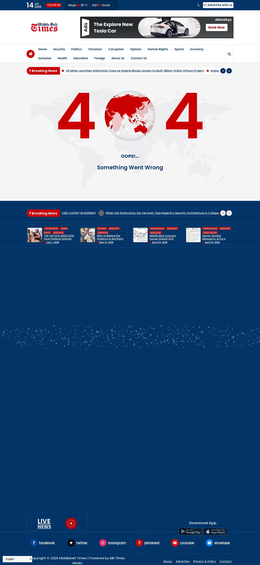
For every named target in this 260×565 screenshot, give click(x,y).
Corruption (116, 49)
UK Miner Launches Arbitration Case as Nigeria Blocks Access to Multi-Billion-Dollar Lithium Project (135, 71)
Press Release (210, 232)
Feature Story (51, 228)
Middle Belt (155, 232)
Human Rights (158, 49)
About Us (117, 58)
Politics (76, 49)
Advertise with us (218, 5)
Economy (196, 49)
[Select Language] (17, 559)
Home (42, 49)
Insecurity (58, 232)
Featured (102, 228)
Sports (179, 49)
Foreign (99, 58)
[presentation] (223, 71)
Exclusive (44, 58)
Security (59, 49)
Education (80, 58)
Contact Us (139, 58)
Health (62, 58)
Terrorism (95, 49)
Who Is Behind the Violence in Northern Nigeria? (110, 239)
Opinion (135, 49)
